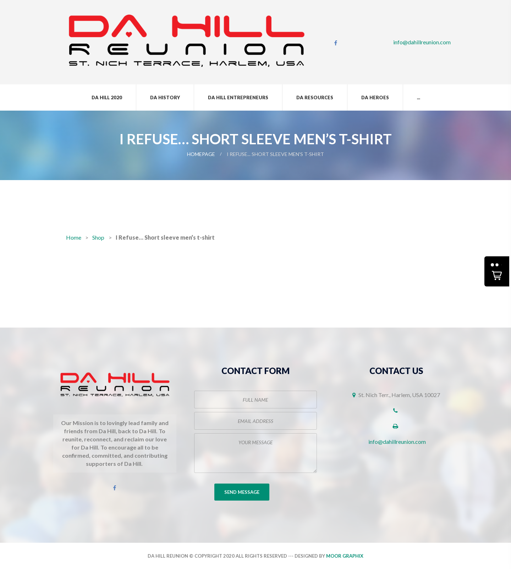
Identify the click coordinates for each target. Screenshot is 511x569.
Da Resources (314, 97)
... (418, 97)
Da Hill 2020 (107, 97)
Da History (165, 97)
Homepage (201, 154)
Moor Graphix (344, 556)
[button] (496, 271)
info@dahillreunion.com (422, 42)
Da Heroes (375, 97)
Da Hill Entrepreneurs (238, 97)
